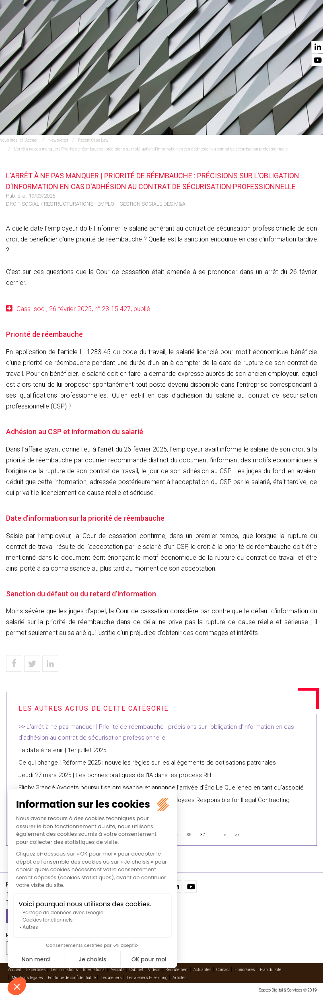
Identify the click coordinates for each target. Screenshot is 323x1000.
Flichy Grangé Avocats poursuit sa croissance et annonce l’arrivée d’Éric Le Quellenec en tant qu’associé (161, 787)
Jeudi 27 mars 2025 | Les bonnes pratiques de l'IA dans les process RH (115, 775)
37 (202, 835)
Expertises (87, 28)
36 (189, 835)
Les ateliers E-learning (147, 977)
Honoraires (245, 969)
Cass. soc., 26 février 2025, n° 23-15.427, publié (83, 309)
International (130, 28)
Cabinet (204, 28)
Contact (305, 28)
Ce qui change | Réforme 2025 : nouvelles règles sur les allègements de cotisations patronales (147, 762)
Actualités (268, 28)
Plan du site (270, 969)
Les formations (64, 969)
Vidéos (234, 28)
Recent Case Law (93, 140)
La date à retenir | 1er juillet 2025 (62, 750)
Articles (180, 977)
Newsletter (58, 140)
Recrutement (177, 969)
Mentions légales (27, 977)
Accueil (52, 28)
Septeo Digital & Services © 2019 (288, 990)
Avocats (171, 28)
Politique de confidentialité (72, 977)
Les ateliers (111, 977)
